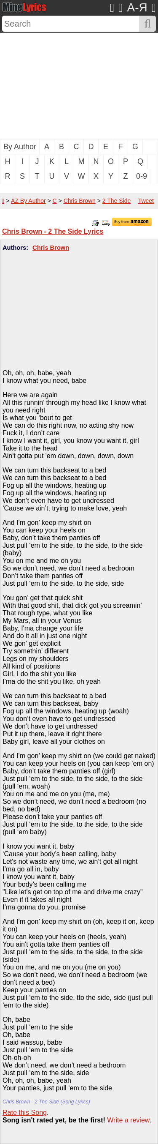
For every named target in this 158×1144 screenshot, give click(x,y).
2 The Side (116, 200)
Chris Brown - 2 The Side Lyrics (52, 231)
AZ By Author (28, 200)
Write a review (128, 1120)
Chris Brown (80, 200)
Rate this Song (25, 1112)
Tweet (146, 200)
